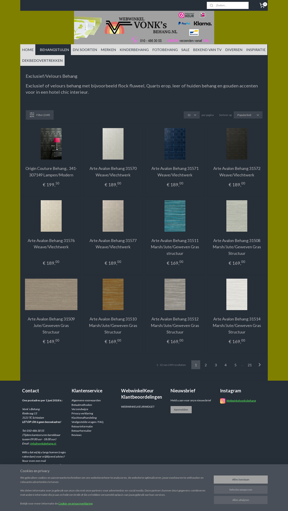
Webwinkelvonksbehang (241, 400)
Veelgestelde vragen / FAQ (88, 422)
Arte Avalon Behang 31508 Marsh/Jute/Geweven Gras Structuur (237, 247)
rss (179, 502)
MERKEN (108, 49)
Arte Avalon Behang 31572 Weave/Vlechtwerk (236, 171)
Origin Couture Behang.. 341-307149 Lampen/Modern (51, 171)
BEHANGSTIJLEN (54, 49)
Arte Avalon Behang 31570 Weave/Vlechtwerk (113, 171)
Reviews (77, 435)
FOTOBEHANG (165, 49)
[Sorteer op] (248, 114)
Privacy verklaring (82, 413)
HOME (28, 49)
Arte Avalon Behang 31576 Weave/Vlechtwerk (51, 243)
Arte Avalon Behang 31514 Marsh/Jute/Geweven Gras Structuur (237, 325)
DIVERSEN (234, 49)
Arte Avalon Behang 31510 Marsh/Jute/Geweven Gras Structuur (113, 325)
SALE (185, 49)
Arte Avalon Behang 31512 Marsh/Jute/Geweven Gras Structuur (175, 325)
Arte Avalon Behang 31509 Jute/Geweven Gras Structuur (51, 325)
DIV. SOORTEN (85, 49)
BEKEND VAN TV (207, 49)
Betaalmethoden (82, 405)
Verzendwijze (80, 409)
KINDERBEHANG (134, 49)
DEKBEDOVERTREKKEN (42, 60)
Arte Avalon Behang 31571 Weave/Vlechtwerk (174, 171)
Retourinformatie (82, 426)
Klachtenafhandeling (84, 417)
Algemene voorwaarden (86, 400)
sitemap (170, 502)
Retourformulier (82, 430)
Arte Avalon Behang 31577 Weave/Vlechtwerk (113, 243)
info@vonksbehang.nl (43, 443)
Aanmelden (181, 409)
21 (250, 365)
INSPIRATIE (256, 49)
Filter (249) (39, 115)
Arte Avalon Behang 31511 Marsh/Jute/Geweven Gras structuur (175, 247)
